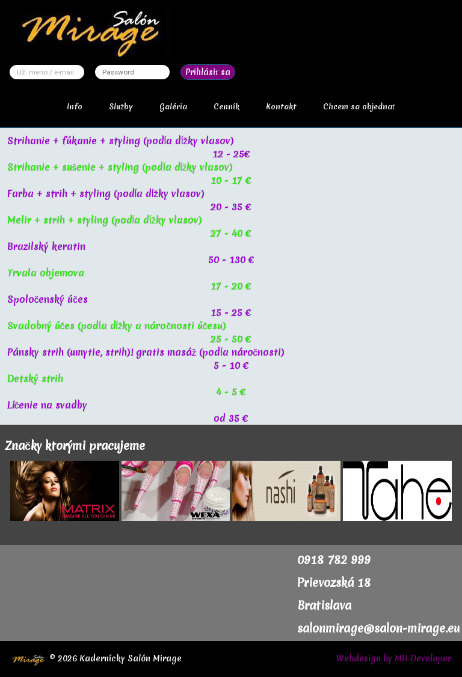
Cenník (226, 107)
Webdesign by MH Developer (393, 658)
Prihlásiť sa (207, 72)
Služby (121, 107)
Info (74, 107)
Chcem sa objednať (359, 107)
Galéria (173, 107)
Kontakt (281, 107)
